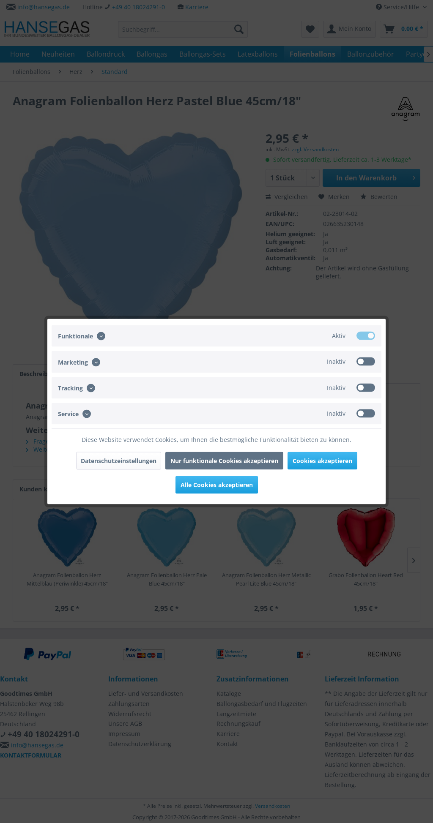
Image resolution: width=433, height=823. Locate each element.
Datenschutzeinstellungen (118, 461)
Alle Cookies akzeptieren (217, 485)
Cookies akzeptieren (322, 461)
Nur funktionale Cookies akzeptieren (224, 461)
